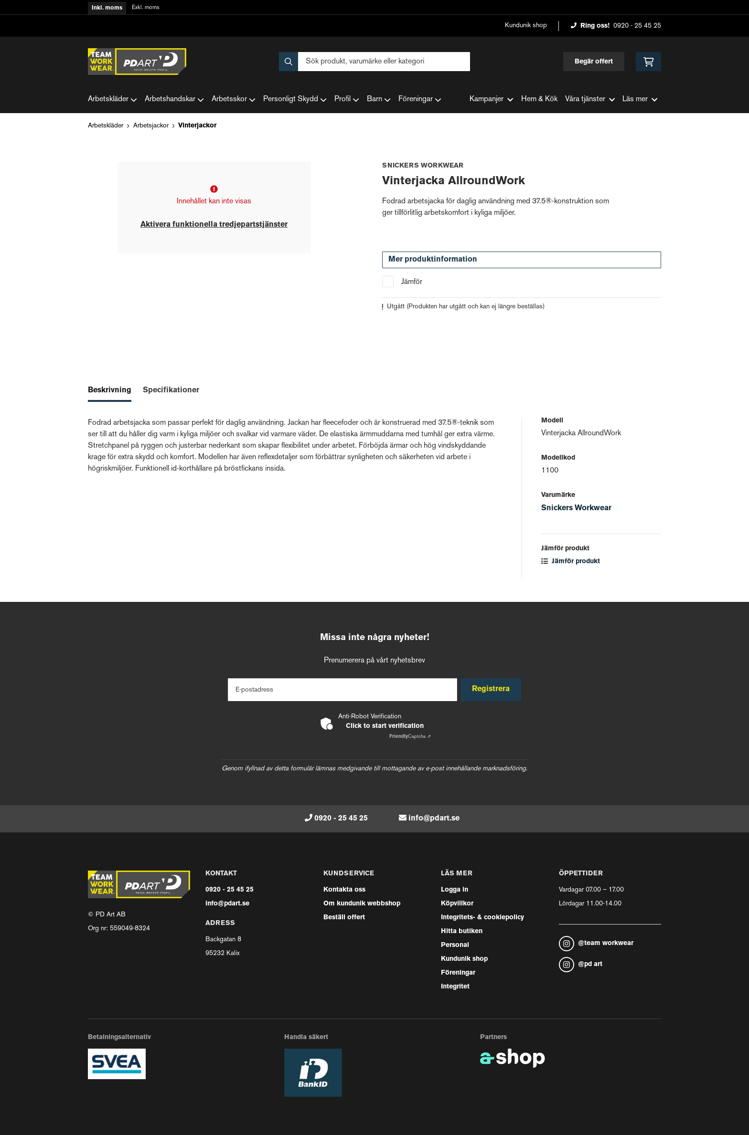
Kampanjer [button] (491, 99)
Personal (455, 945)
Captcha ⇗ (410, 737)
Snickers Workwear (576, 508)
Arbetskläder (112, 100)
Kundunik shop (526, 25)
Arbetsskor (234, 100)
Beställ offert (344, 917)
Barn (379, 100)
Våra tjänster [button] (590, 99)
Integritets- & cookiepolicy (482, 917)
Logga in (454, 890)
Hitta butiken (461, 931)
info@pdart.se (434, 818)
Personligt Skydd (295, 100)
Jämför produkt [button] (570, 561)
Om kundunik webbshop (361, 904)
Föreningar (419, 100)
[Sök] (374, 61)
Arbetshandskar (174, 100)
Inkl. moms (107, 8)
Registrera (493, 689)
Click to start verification (385, 726)
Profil (346, 100)
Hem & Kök (539, 99)
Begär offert (594, 62)
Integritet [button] (455, 987)
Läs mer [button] (639, 99)
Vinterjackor (197, 126)
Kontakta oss (344, 890)
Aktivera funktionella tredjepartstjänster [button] (214, 224)
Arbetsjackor (151, 126)
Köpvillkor (457, 904)
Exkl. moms (146, 8)
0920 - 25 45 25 (637, 26)
